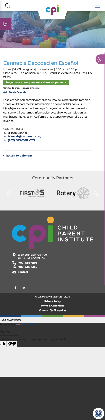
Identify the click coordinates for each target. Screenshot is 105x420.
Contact (22, 273)
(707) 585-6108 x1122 (21, 141)
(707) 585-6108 (27, 263)
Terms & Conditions (52, 306)
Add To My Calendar (15, 93)
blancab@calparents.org (24, 137)
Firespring (60, 311)
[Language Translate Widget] (52, 321)
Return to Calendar (19, 156)
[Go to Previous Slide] (8, 194)
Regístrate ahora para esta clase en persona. (36, 83)
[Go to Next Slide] (96, 194)
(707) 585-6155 (27, 268)
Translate (25, 325)
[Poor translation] (12, 345)
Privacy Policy (52, 302)
